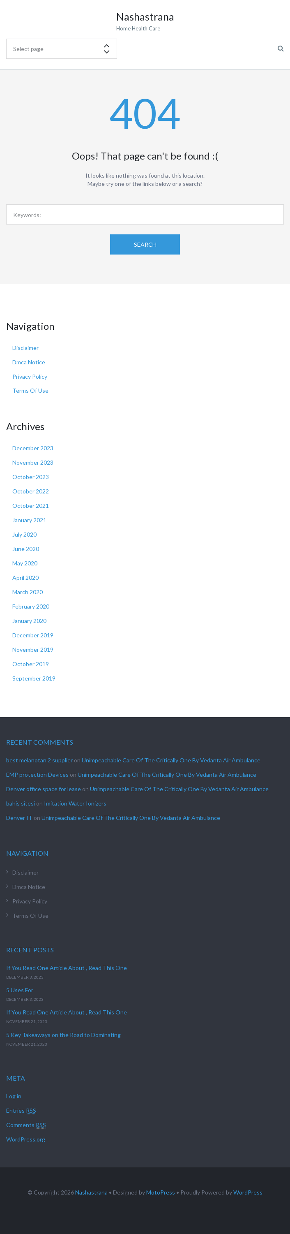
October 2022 (30, 491)
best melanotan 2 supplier (39, 760)
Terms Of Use (30, 390)
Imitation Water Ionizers (75, 803)
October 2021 (30, 505)
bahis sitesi (20, 803)
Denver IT (19, 817)
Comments (26, 1125)
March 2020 (27, 591)
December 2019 (32, 635)
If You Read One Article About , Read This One (66, 967)
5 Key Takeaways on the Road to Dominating (63, 1034)
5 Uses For (19, 989)
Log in (13, 1096)
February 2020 (30, 606)
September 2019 (33, 678)
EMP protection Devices (37, 774)
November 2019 (32, 649)
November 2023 (32, 462)
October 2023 (30, 476)
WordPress (247, 1192)
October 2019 (30, 663)
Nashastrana (91, 1192)
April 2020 (25, 577)
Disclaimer (25, 347)
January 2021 (29, 519)
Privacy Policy (29, 376)
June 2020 (25, 548)
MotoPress (160, 1192)
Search (145, 244)
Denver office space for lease (43, 788)
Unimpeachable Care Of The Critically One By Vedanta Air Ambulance (171, 760)
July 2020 (24, 534)
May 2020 (24, 563)
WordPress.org (25, 1139)
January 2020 (29, 620)
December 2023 (32, 448)
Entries (21, 1110)
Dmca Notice (28, 362)
